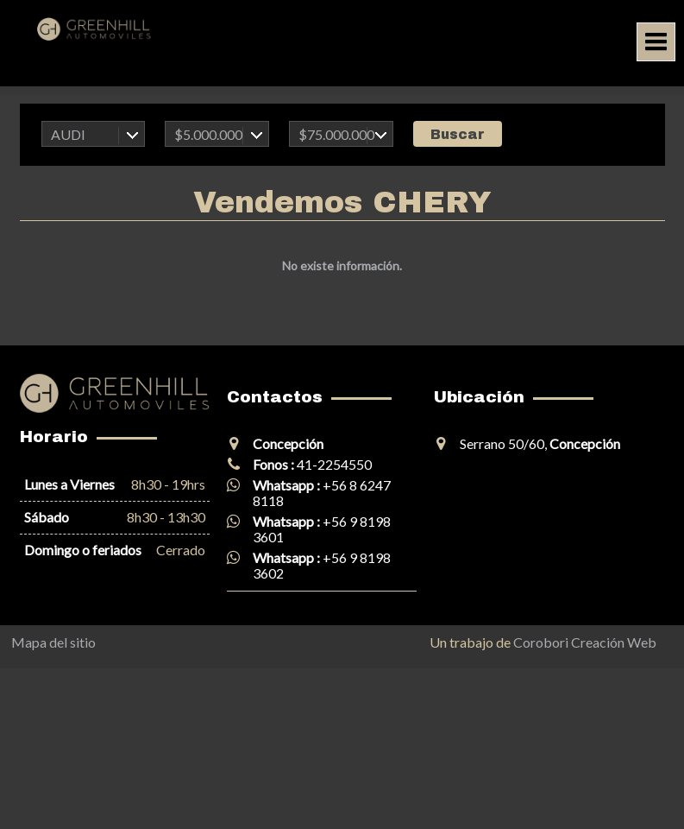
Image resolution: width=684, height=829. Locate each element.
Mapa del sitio (53, 642)
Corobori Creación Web (584, 642)
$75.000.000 (336, 134)
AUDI (68, 134)
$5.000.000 (208, 134)
